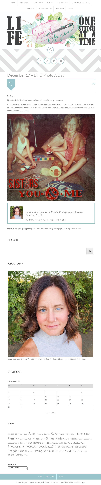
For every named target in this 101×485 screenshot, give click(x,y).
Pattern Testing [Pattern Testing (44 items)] (74, 443)
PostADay (67, 229)
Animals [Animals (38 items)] (40, 434)
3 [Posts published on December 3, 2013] (21, 393)
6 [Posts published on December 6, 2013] (57, 393)
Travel (71, 9)
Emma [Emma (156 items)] (81, 434)
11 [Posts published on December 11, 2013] (34, 396)
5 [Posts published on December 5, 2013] (45, 393)
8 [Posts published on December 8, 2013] (81, 393)
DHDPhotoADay (38, 229)
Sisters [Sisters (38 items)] (61, 451)
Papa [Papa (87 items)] (48, 443)
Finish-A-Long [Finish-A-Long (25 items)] (22, 439)
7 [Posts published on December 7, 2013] (69, 393)
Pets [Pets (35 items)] (82, 443)
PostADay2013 (75, 229)
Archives (12, 464)
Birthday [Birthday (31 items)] (47, 434)
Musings (30, 9)
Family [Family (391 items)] (12, 439)
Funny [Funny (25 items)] (42, 439)
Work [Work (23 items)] (26, 455)
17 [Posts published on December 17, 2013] (21, 400)
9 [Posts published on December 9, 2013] (8, 396)
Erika (46, 229)
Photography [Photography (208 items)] (16, 447)
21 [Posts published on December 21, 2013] (70, 400)
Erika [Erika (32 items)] (87, 434)
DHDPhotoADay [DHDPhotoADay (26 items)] (71, 434)
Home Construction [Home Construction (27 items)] (84, 439)
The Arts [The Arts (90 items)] (77, 451)
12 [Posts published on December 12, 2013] (46, 396)
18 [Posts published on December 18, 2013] (34, 400)
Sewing (50, 3)
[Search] (89, 251)
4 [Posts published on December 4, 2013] (33, 393)
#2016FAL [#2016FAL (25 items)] (11, 434)
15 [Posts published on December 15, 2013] (82, 396)
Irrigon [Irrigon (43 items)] (22, 443)
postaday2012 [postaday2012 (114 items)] (65, 447)
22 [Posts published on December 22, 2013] (82, 400)
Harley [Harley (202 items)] (59, 439)
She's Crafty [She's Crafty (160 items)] (50, 451)
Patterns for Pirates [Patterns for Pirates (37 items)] (59, 443)
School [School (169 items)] (23, 451)
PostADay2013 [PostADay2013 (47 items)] (80, 447)
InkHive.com (35, 482)
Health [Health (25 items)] (67, 439)
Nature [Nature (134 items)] (37, 443)
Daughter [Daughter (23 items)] (61, 434)
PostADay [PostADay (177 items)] (31, 447)
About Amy (24, 3)
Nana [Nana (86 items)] (29, 443)
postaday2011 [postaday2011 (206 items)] (47, 447)
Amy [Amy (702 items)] (32, 434)
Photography (62, 3)
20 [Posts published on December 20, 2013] (58, 400)
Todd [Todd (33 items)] (85, 451)
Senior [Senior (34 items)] (30, 451)
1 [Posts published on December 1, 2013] (81, 389)
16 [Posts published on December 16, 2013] (9, 400)
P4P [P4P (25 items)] (43, 443)
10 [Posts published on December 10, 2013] (21, 396)
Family (51, 229)
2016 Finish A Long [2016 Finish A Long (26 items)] (21, 434)
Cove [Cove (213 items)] (54, 434)
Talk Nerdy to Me (45, 9)
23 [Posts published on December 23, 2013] (9, 403)
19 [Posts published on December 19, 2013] (46, 400)
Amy (93, 84)
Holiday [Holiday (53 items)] (73, 439)
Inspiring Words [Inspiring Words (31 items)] (13, 443)
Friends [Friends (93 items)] (35, 439)
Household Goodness (81, 3)
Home (13, 3)
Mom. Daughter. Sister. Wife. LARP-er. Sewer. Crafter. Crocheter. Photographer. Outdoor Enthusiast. (47, 359)
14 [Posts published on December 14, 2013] (70, 396)
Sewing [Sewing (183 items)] (38, 451)
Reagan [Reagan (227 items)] (13, 451)
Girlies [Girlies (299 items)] (50, 439)
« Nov (47, 413)
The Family (60, 9)
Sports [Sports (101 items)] (68, 451)
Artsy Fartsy (38, 3)
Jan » (54, 413)
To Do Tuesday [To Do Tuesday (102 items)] (15, 455)
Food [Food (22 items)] (29, 439)
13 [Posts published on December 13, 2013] (58, 396)
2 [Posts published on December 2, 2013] (8, 393)
